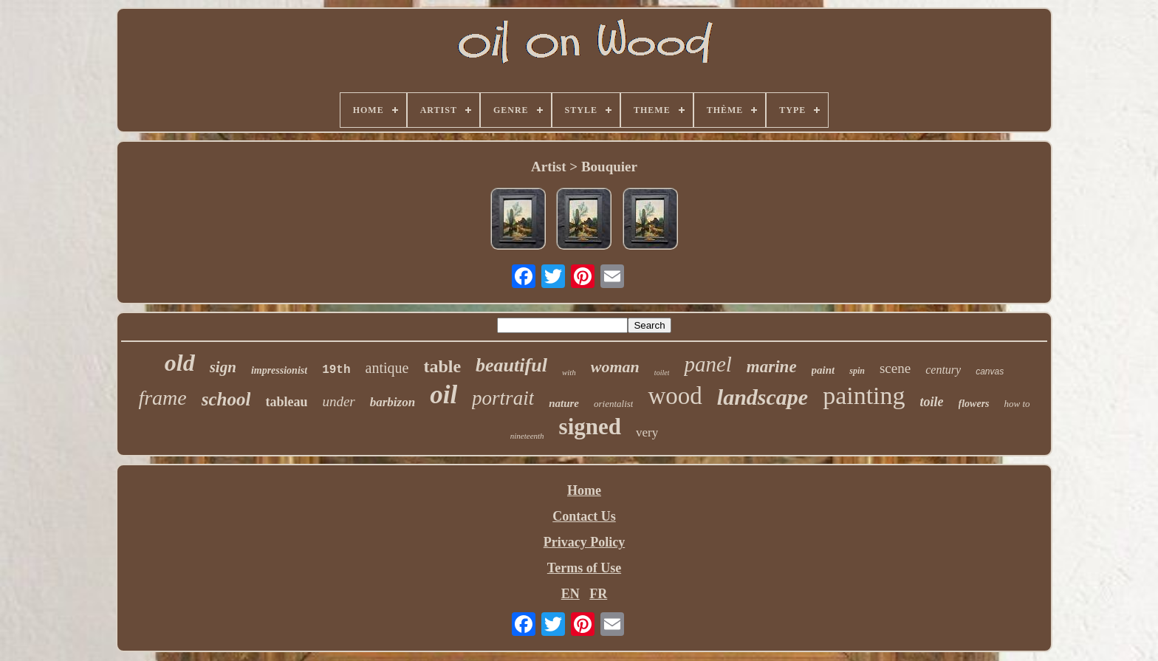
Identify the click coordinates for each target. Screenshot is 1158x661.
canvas (990, 371)
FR (598, 593)
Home (584, 490)
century (943, 369)
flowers (974, 403)
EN (570, 593)
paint (823, 370)
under (338, 401)
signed (590, 426)
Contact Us (584, 516)
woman (615, 366)
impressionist (279, 370)
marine (772, 366)
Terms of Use (584, 568)
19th (336, 370)
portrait (503, 398)
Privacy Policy (584, 542)
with (569, 372)
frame (162, 397)
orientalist (613, 403)
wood (675, 396)
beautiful (511, 365)
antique (387, 368)
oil (443, 394)
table (442, 366)
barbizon (392, 402)
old (180, 362)
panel (707, 364)
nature (564, 403)
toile (932, 401)
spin (857, 371)
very (647, 432)
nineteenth (527, 435)
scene (895, 368)
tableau (286, 401)
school (226, 399)
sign (223, 367)
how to (1017, 403)
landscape (762, 397)
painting (864, 395)
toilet (662, 373)
